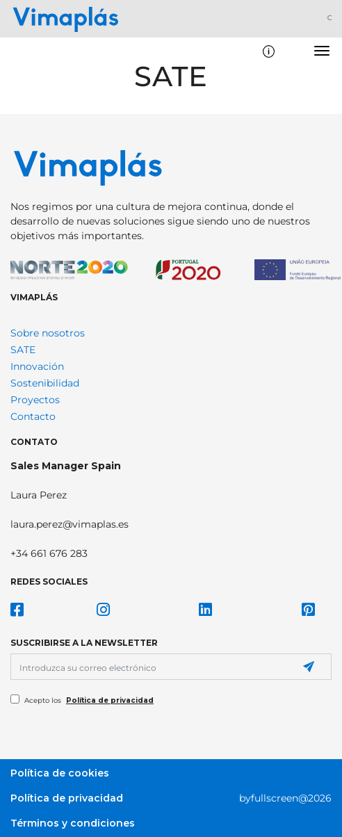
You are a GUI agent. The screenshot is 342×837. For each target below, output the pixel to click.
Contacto (33, 416)
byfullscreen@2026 (285, 798)
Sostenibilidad (44, 383)
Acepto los (89, 700)
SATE (22, 349)
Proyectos (35, 399)
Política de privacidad (110, 700)
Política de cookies (59, 773)
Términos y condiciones (72, 823)
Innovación (37, 366)
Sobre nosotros (47, 333)
